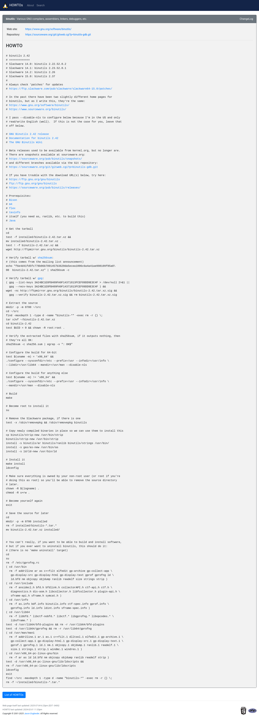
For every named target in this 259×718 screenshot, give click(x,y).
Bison (13, 200)
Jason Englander (31, 713)
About (30, 5)
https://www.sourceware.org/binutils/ (37, 109)
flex (12, 208)
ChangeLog (246, 18)
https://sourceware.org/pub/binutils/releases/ (44, 187)
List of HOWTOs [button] (14, 694)
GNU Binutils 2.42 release (29, 134)
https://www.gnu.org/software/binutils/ (48, 29)
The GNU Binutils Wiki (25, 142)
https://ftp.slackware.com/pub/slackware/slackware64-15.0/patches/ (60, 89)
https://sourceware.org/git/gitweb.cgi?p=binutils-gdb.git (58, 34)
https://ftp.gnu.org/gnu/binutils (34, 179)
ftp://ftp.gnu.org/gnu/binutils (33, 183)
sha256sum (45, 258)
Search (41, 5)
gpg (40, 278)
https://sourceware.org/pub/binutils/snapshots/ (45, 159)
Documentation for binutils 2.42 (33, 138)
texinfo (14, 212)
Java (12, 220)
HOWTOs (13, 5)
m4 (10, 204)
